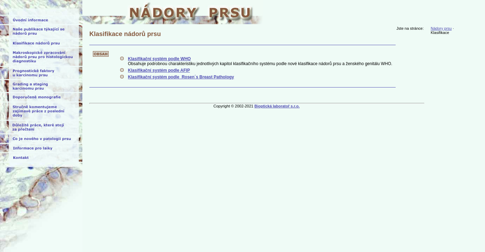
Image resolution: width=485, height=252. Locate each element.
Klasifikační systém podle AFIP (159, 70)
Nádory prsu (441, 28)
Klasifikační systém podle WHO (159, 58)
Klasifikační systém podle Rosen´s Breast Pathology (181, 77)
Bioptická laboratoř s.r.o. (277, 106)
